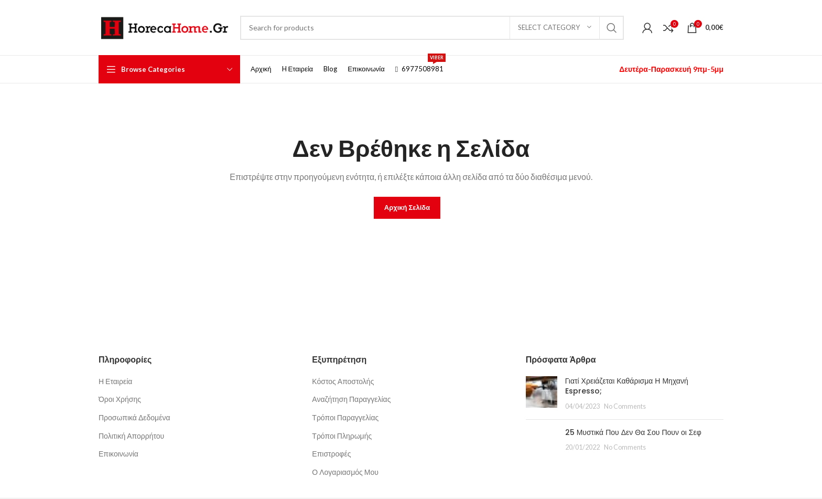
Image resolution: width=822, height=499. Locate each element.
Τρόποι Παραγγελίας (345, 417)
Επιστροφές (331, 453)
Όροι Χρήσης (120, 399)
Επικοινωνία (118, 453)
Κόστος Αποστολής (343, 381)
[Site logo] (164, 26)
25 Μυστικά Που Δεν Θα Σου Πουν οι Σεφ (633, 432)
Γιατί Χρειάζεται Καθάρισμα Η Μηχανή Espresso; (626, 386)
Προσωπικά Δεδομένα (134, 417)
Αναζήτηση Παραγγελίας (351, 399)
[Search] (432, 28)
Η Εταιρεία (115, 381)
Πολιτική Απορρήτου (131, 435)
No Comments (625, 406)
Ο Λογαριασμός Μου (345, 472)
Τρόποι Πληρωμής (342, 435)
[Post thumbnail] (541, 393)
